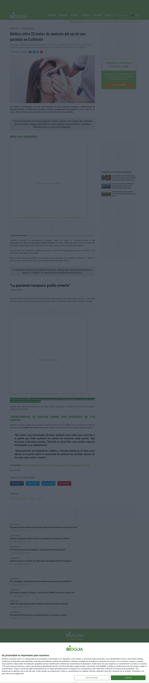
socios (23, 659)
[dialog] (74, 663)
